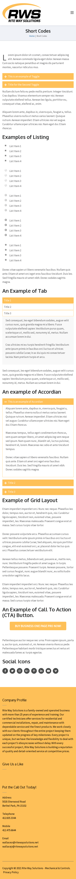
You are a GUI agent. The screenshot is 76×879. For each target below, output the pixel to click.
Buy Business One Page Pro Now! (38, 626)
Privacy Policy (11, 872)
